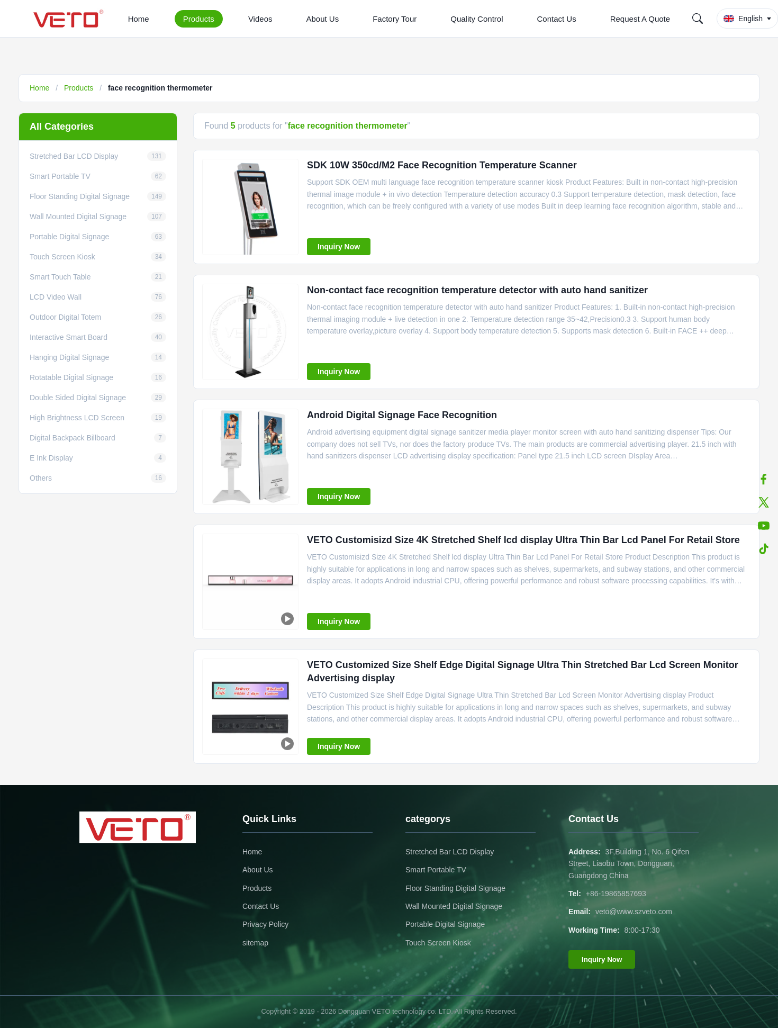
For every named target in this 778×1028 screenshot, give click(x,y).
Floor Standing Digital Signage (455, 888)
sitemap (255, 943)
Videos (260, 18)
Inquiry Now (339, 246)
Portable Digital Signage (445, 924)
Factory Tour (395, 18)
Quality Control (476, 18)
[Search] (697, 18)
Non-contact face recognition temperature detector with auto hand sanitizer (477, 290)
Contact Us (556, 18)
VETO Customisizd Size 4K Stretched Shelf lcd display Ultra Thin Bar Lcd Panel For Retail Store (523, 540)
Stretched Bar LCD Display (449, 851)
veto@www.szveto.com (633, 911)
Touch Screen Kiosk (438, 943)
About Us (322, 18)
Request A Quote (640, 18)
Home (138, 18)
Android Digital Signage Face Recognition (402, 415)
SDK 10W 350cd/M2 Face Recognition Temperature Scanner (442, 165)
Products (198, 18)
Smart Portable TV (435, 869)
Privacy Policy (265, 924)
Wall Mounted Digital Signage (453, 906)
